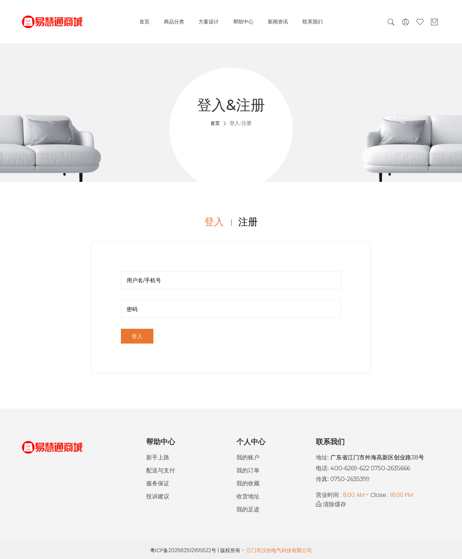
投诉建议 (157, 496)
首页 (144, 21)
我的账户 (248, 457)
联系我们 (312, 21)
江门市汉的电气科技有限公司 (279, 550)
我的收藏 (248, 483)
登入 (137, 336)
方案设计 (209, 21)
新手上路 (157, 457)
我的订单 (248, 470)
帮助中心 (243, 21)
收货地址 (248, 496)
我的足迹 (248, 509)
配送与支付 (160, 470)
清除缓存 (331, 504)
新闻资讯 (278, 21)
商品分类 (174, 21)
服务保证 (157, 483)
